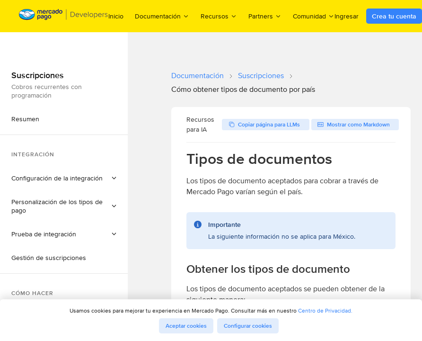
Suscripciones (261, 75)
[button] (64, 178)
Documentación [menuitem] (162, 15)
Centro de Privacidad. (325, 310)
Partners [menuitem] (264, 15)
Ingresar (346, 16)
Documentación (197, 75)
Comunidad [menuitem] (313, 15)
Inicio (115, 16)
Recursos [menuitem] (219, 15)
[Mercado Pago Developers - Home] (63, 16)
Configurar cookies (248, 326)
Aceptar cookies (186, 326)
